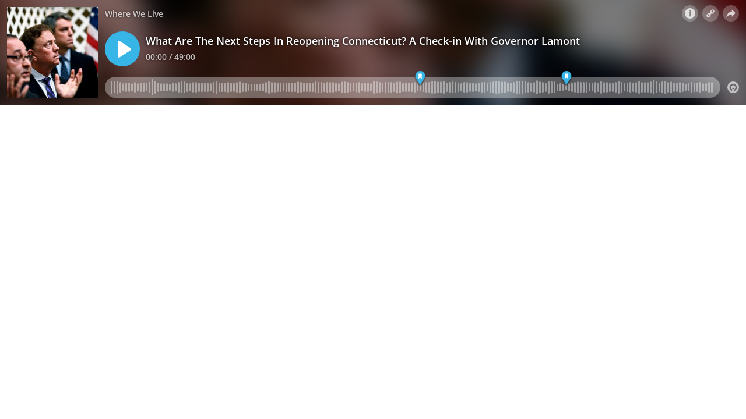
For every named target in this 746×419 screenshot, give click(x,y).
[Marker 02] (566, 78)
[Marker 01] (420, 78)
